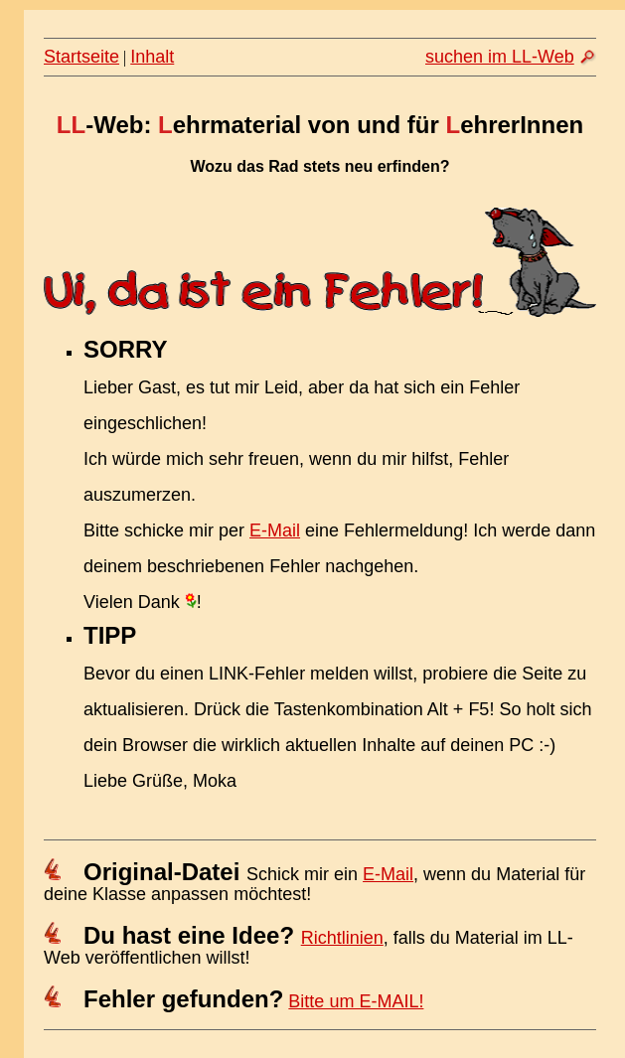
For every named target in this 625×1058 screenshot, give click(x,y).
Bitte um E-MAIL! (355, 1001)
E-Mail (274, 530)
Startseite (81, 57)
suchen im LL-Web (499, 57)
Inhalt (152, 57)
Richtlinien (342, 938)
